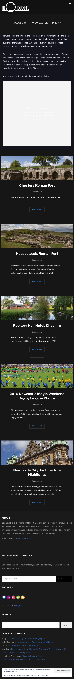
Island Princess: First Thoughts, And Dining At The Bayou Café (38, 649)
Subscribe (64, 579)
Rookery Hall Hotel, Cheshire (37, 325)
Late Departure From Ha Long (24, 645)
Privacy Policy (24, 538)
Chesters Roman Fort (37, 185)
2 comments (37, 481)
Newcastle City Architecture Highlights (27, 638)
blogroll (18, 605)
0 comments (37, 192)
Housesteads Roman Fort (37, 253)
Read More (37, 209)
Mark (4, 652)
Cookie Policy (45, 675)
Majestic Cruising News (20, 652)
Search (66, 625)
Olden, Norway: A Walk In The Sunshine (27, 659)
